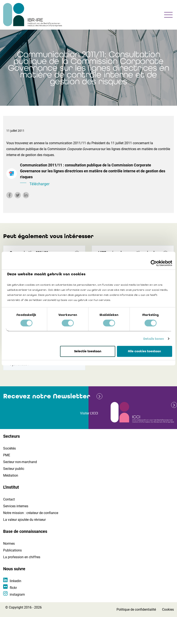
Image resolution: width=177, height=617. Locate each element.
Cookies (168, 609)
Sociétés (9, 448)
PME (6, 455)
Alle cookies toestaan (144, 351)
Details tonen (153, 339)
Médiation (10, 475)
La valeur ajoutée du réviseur (24, 520)
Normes (9, 544)
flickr (13, 588)
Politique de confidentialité (136, 609)
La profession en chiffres (21, 557)
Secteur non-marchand (20, 462)
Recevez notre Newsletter (46, 396)
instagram (17, 594)
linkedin (15, 581)
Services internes (15, 506)
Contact (9, 499)
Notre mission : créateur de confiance (30, 513)
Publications (12, 550)
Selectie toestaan (87, 351)
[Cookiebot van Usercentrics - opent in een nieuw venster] (153, 263)
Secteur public (13, 469)
